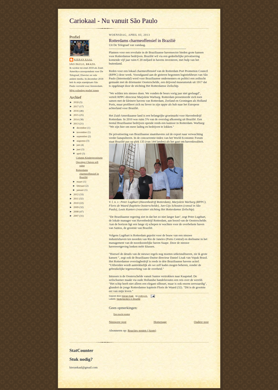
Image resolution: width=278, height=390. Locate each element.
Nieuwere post (117, 322)
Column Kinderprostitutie (89, 157)
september (82, 136)
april (79, 153)
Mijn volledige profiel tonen (84, 90)
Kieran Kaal (83, 59)
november (82, 132)
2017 (76, 106)
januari (80, 189)
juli (79, 144)
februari (81, 185)
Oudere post (201, 322)
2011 (76, 198)
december (82, 127)
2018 (76, 102)
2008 (76, 211)
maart (80, 181)
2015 (76, 115)
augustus (81, 140)
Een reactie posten (122, 314)
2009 (76, 207)
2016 (76, 110)
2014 (76, 119)
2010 (76, 203)
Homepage (159, 322)
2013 (76, 123)
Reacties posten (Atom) (142, 330)
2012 (76, 194)
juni (79, 149)
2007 (76, 215)
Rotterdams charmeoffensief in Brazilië (87, 174)
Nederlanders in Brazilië (128, 299)
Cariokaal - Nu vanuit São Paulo (113, 20)
